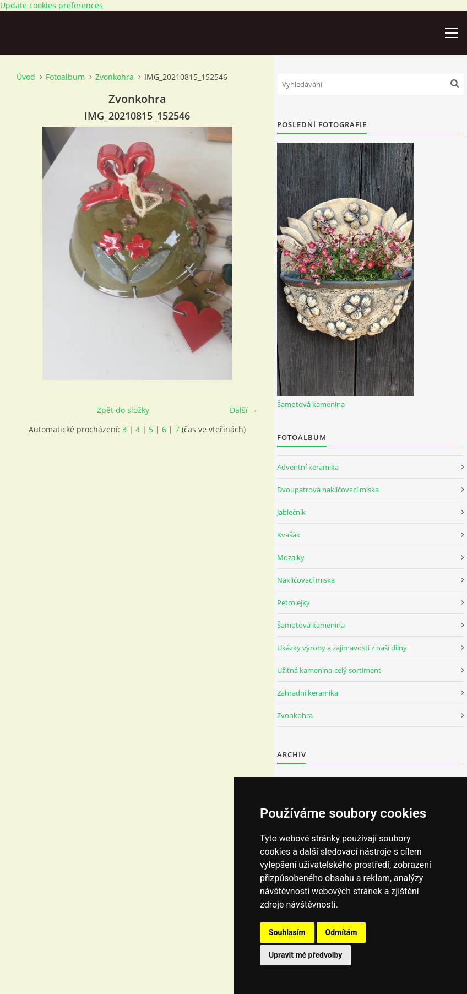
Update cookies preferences (51, 5)
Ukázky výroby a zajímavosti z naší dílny (342, 648)
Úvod (26, 77)
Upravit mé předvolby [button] (305, 954)
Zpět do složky (123, 410)
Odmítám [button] (341, 932)
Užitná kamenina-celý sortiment (329, 670)
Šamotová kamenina (311, 404)
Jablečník (291, 512)
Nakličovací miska (306, 580)
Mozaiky (291, 557)
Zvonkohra (114, 77)
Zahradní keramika (307, 693)
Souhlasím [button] (287, 932)
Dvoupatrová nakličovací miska (328, 490)
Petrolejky (293, 602)
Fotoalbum (65, 77)
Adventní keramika (308, 467)
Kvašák (288, 535)
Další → (244, 410)
